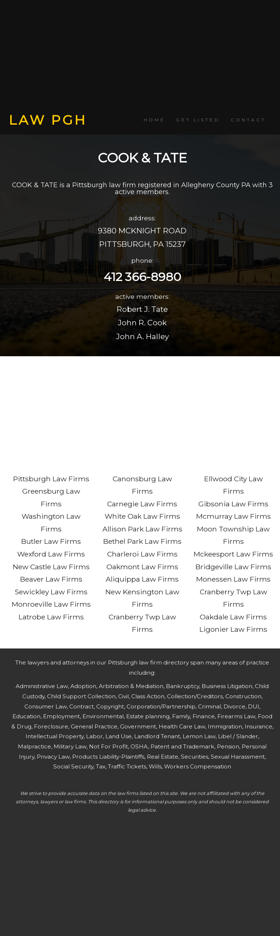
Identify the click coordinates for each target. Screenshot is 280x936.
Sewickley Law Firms (51, 591)
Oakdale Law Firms (233, 616)
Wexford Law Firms (51, 554)
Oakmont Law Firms (142, 566)
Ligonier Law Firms (233, 629)
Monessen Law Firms (233, 579)
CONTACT (248, 119)
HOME (154, 119)
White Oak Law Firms (142, 516)
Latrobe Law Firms (51, 616)
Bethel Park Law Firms (142, 541)
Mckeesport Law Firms (233, 554)
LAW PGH (48, 120)
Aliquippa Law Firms (142, 579)
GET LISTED (198, 119)
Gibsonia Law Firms (233, 503)
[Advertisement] (140, 56)
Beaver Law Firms (51, 579)
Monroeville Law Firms (51, 604)
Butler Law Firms (51, 541)
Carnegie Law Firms (142, 503)
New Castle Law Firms (51, 566)
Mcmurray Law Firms (233, 516)
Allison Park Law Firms (142, 529)
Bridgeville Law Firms (233, 566)
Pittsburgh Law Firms (51, 478)
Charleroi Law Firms (142, 554)
